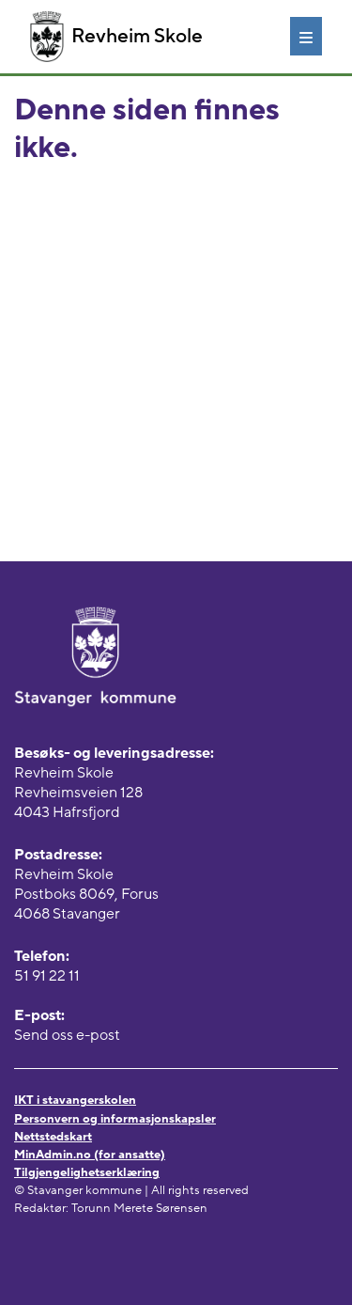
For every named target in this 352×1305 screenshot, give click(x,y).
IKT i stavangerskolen (75, 1100)
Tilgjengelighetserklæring (87, 1172)
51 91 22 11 (47, 975)
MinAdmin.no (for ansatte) (89, 1154)
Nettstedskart (53, 1136)
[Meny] (306, 35)
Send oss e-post (67, 1035)
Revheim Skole (116, 36)
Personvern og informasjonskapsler (115, 1118)
